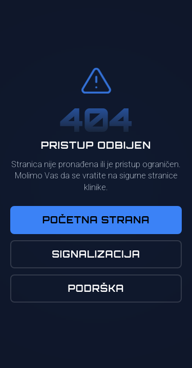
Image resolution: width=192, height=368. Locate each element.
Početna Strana (96, 219)
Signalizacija (96, 254)
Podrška (96, 288)
